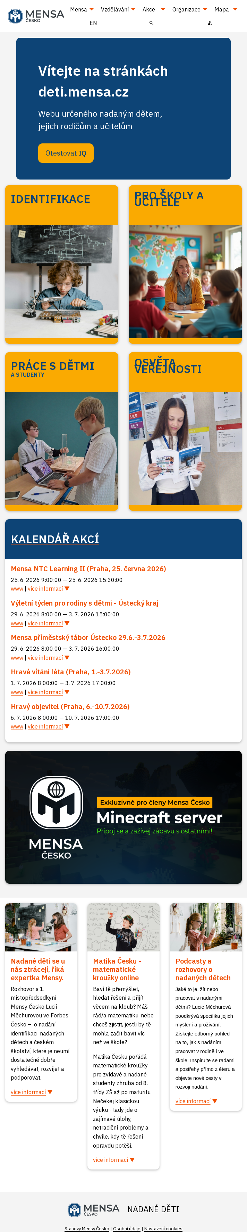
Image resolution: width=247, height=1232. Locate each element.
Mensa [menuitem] (78, 9)
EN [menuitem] (93, 22)
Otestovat (65, 153)
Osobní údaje (126, 1229)
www (17, 588)
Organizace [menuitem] (186, 9)
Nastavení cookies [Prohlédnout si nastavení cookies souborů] (163, 1229)
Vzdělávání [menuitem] (115, 9)
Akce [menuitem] (149, 9)
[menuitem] (151, 22)
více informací (45, 588)
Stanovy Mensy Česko (87, 1229)
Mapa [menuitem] (221, 9)
